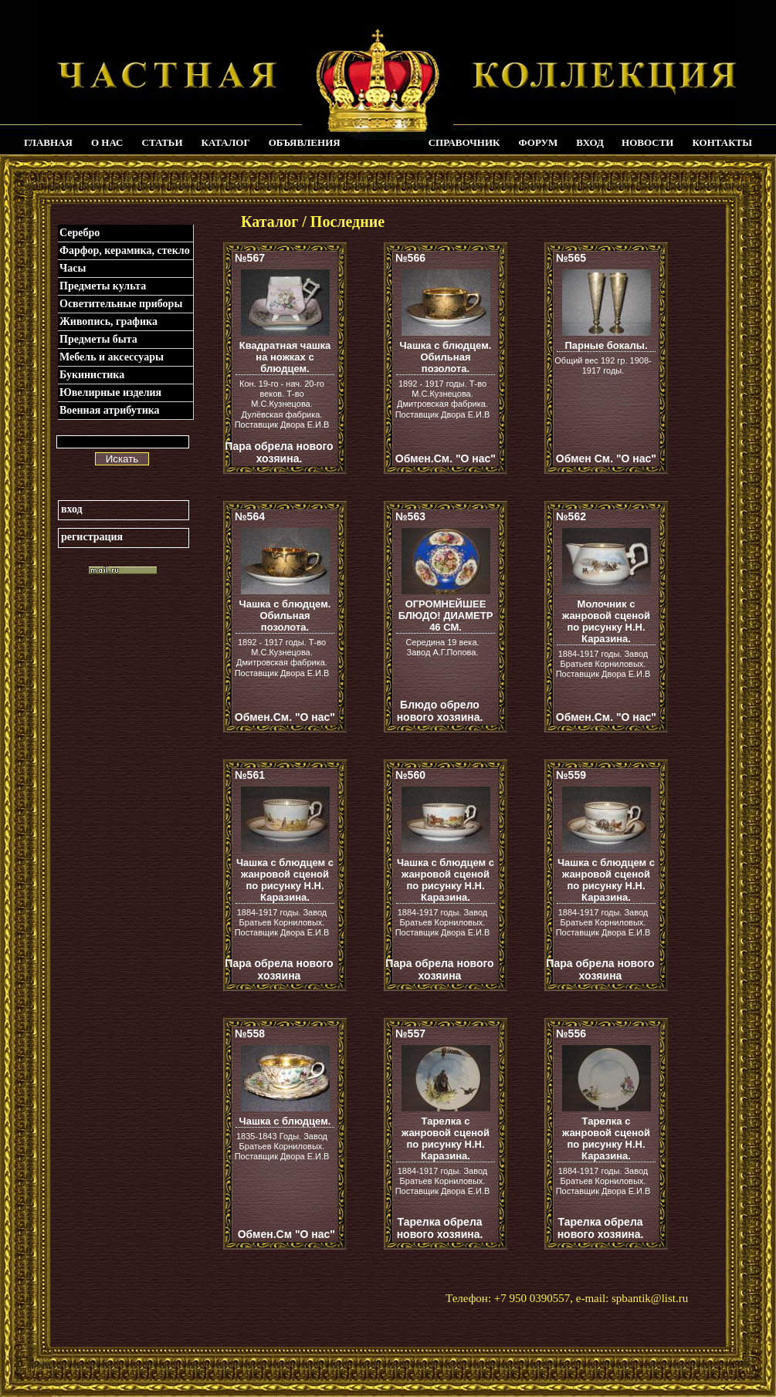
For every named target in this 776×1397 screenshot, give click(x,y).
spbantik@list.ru (650, 1298)
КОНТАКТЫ (722, 142)
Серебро (79, 232)
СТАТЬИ (162, 142)
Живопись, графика (108, 321)
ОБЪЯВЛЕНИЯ (305, 142)
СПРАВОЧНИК (464, 142)
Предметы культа (102, 286)
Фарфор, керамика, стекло (124, 250)
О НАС (107, 142)
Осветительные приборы (120, 304)
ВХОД (589, 142)
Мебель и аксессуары (111, 357)
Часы (72, 268)
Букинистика (91, 375)
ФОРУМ (537, 142)
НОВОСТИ (647, 142)
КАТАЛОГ (226, 142)
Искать (122, 459)
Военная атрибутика (109, 410)
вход (72, 509)
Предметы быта (98, 339)
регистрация (92, 537)
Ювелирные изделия (110, 392)
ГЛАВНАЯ (48, 142)
